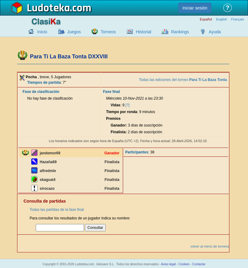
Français (237, 19)
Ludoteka (48, 8)
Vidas (115, 105)
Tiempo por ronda (121, 112)
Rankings (180, 31)
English (221, 19)
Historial (143, 31)
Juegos (74, 31)
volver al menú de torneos (209, 246)
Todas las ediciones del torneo (183, 80)
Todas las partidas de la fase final (57, 209)
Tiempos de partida (44, 82)
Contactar (198, 264)
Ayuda (215, 31)
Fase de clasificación (41, 92)
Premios (113, 118)
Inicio (42, 31)
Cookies (183, 264)
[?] (127, 105)
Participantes (136, 152)
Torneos (108, 31)
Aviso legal (168, 264)
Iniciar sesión (194, 8)
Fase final (111, 92)
